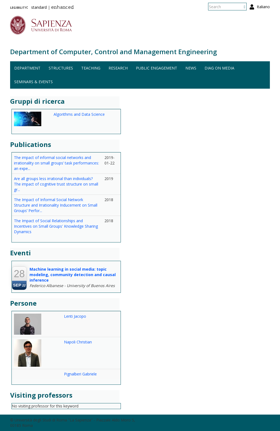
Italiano (263, 6)
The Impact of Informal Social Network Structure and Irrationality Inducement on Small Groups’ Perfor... (55, 205)
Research (118, 68)
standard (39, 7)
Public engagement (156, 68)
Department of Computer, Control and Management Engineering (113, 51)
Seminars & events (33, 81)
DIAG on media (219, 68)
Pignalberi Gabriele (80, 374)
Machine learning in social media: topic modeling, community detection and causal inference (73, 275)
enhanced (62, 7)
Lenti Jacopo (75, 316)
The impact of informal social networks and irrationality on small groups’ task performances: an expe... (56, 163)
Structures (61, 68)
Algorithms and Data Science (79, 114)
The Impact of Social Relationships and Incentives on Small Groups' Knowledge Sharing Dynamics (56, 226)
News (190, 68)
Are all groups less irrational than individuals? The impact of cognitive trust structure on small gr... (56, 184)
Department (27, 68)
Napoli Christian (78, 342)
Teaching (90, 68)
